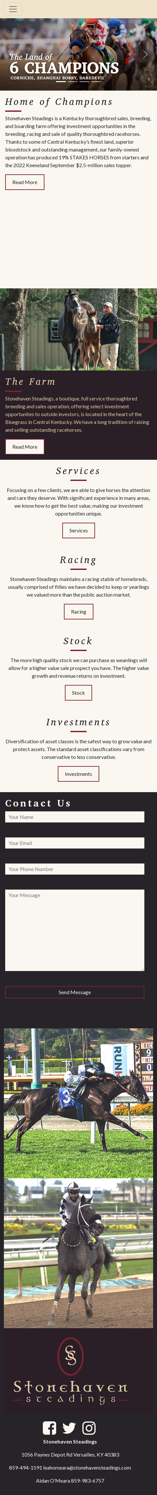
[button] (12, 54)
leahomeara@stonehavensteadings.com (87, 1467)
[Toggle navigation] (13, 9)
